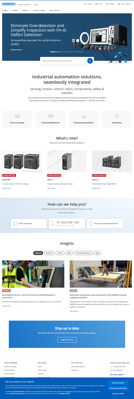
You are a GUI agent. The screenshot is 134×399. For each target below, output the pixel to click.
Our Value (42, 362)
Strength (41, 374)
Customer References (83, 253)
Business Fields (9, 370)
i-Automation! (42, 370)
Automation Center (44, 377)
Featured (38, 253)
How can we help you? (120, 362)
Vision (40, 367)
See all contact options (66, 213)
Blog (97, 253)
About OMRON (10, 362)
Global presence (9, 374)
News (69, 253)
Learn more (6, 188)
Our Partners (77, 362)
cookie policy (69, 391)
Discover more (16, 50)
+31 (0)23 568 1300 (117, 367)
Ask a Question (116, 370)
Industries (25, 10)
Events (60, 253)
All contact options (118, 375)
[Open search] (88, 4)
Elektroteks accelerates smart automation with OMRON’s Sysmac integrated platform (98, 296)
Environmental (9, 377)
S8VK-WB (6, 179)
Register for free (67, 340)
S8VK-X (95, 179)
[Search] (90, 61)
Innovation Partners (78, 367)
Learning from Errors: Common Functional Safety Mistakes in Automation (28, 296)
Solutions (15, 10)
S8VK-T (50, 179)
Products (5, 10)
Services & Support (39, 10)
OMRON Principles (10, 367)
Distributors (75, 370)
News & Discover (54, 10)
